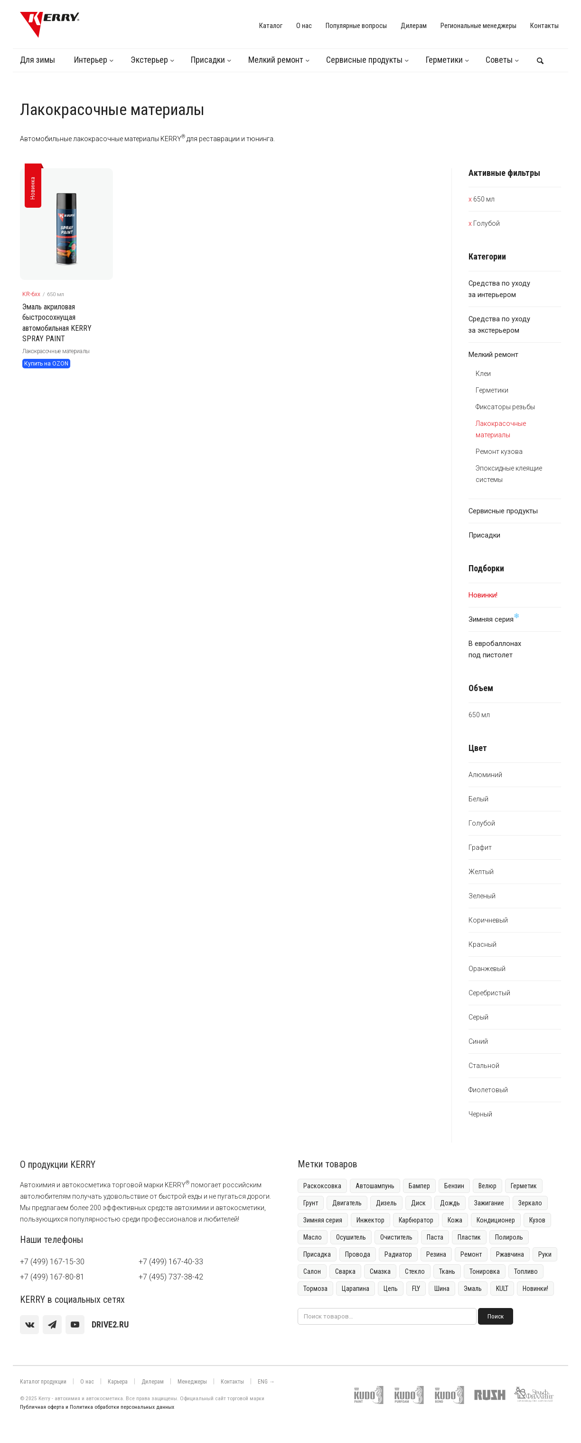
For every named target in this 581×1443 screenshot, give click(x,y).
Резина (436, 1254)
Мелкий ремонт (275, 60)
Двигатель (347, 1203)
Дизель (386, 1203)
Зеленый (482, 896)
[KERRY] (49, 24)
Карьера (118, 1381)
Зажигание (489, 1203)
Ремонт (471, 1254)
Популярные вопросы (356, 25)
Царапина (355, 1288)
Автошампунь (375, 1186)
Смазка (380, 1271)
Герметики (444, 60)
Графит (480, 847)
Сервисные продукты (364, 60)
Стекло (415, 1271)
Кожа (455, 1220)
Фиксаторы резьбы (505, 407)
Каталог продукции (43, 1381)
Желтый (481, 871)
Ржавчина (510, 1254)
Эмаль (473, 1288)
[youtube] (75, 1324)
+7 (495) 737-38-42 (171, 1276)
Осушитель (351, 1237)
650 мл (484, 199)
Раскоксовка (322, 1186)
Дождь (450, 1203)
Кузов (537, 1220)
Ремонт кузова (499, 451)
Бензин (454, 1186)
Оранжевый (487, 968)
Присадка (317, 1254)
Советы (499, 60)
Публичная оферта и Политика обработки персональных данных (97, 1407)
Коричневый (488, 920)
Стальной (484, 1065)
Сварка (345, 1271)
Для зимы (37, 60)
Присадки (208, 60)
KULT (502, 1288)
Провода (357, 1254)
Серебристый (489, 993)
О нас (304, 25)
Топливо (526, 1271)
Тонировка (484, 1271)
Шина (442, 1288)
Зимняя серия (494, 618)
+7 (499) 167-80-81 (52, 1276)
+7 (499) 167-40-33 (171, 1261)
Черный (480, 1114)
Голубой (486, 223)
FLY (416, 1288)
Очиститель (396, 1237)
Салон (312, 1271)
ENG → (266, 1381)
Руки (545, 1254)
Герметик (524, 1186)
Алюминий (485, 775)
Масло (312, 1237)
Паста (435, 1237)
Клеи (483, 373)
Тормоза (315, 1288)
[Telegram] (52, 1324)
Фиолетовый (488, 1090)
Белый (478, 799)
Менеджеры (192, 1381)
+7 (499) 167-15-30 (52, 1261)
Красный (483, 944)
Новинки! (535, 1288)
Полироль (509, 1237)
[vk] (29, 1324)
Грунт (310, 1203)
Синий (478, 1041)
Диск (418, 1203)
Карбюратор (416, 1220)
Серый (478, 1017)
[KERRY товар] (66, 224)
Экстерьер (149, 60)
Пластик (469, 1237)
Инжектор (370, 1220)
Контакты (544, 25)
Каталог (270, 25)
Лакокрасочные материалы (56, 351)
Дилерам (414, 25)
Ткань (447, 1271)
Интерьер (90, 60)
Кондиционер (496, 1220)
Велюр (487, 1186)
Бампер (419, 1186)
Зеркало (530, 1203)
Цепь (391, 1288)
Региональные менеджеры (478, 25)
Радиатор (398, 1254)
